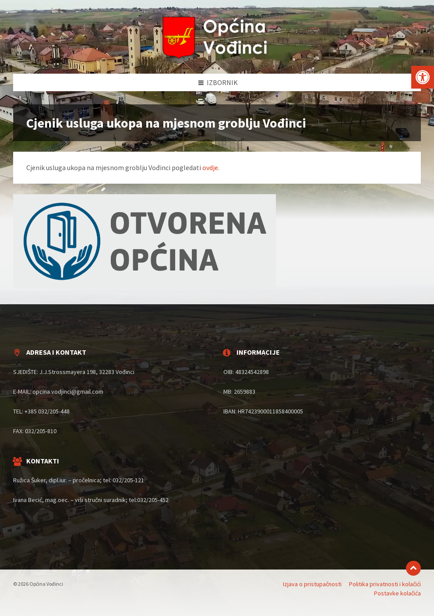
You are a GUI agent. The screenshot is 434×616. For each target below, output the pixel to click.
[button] (422, 77)
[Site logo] (217, 56)
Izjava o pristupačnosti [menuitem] (312, 584)
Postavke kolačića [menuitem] (397, 593)
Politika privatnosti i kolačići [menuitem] (385, 584)
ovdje (210, 167)
